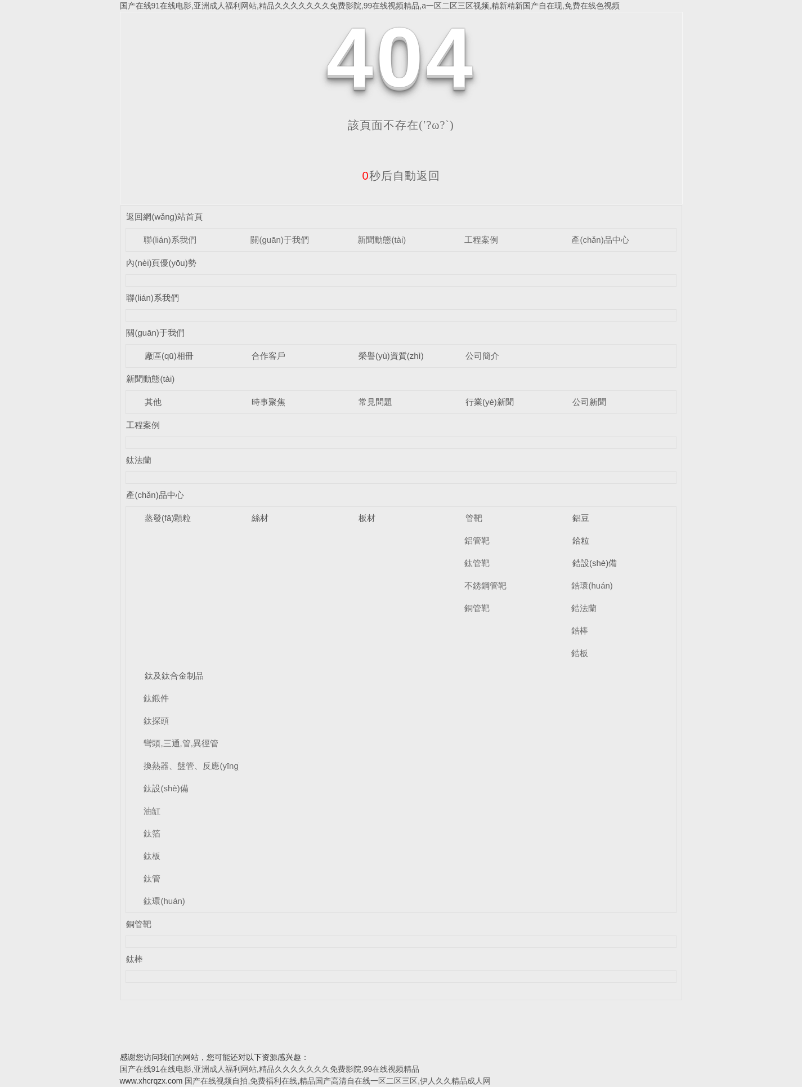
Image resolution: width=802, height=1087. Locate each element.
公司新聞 (589, 402)
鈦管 (152, 878)
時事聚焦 (268, 402)
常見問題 (375, 402)
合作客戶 (268, 355)
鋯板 (579, 653)
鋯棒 (579, 630)
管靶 (473, 518)
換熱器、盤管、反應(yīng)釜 (196, 765)
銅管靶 (477, 608)
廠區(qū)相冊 (169, 355)
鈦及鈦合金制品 (174, 675)
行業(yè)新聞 (489, 402)
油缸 (152, 811)
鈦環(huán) (164, 901)
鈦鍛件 (156, 698)
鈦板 (152, 856)
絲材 (260, 518)
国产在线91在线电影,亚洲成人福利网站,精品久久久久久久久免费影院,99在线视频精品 (270, 1068)
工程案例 (481, 239)
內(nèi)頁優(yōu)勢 (161, 263)
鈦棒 (134, 959)
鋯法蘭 (584, 608)
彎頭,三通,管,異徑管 (181, 743)
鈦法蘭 (138, 460)
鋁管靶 (477, 540)
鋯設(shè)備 (594, 563)
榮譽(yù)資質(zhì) (391, 355)
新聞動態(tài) (381, 239)
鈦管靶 (477, 563)
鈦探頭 (156, 720)
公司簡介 (482, 355)
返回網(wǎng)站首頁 (164, 216)
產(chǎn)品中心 (600, 239)
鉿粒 (580, 540)
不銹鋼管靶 (485, 585)
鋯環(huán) (591, 585)
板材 (367, 518)
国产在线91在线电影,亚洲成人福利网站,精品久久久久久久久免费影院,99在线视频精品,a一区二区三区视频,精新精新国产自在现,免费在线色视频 (370, 5)
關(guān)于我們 (279, 239)
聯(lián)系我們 (170, 239)
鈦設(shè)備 (166, 788)
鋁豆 (580, 518)
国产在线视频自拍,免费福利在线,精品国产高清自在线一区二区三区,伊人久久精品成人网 (338, 1080)
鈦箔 (152, 833)
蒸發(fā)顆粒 (168, 518)
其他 (153, 402)
